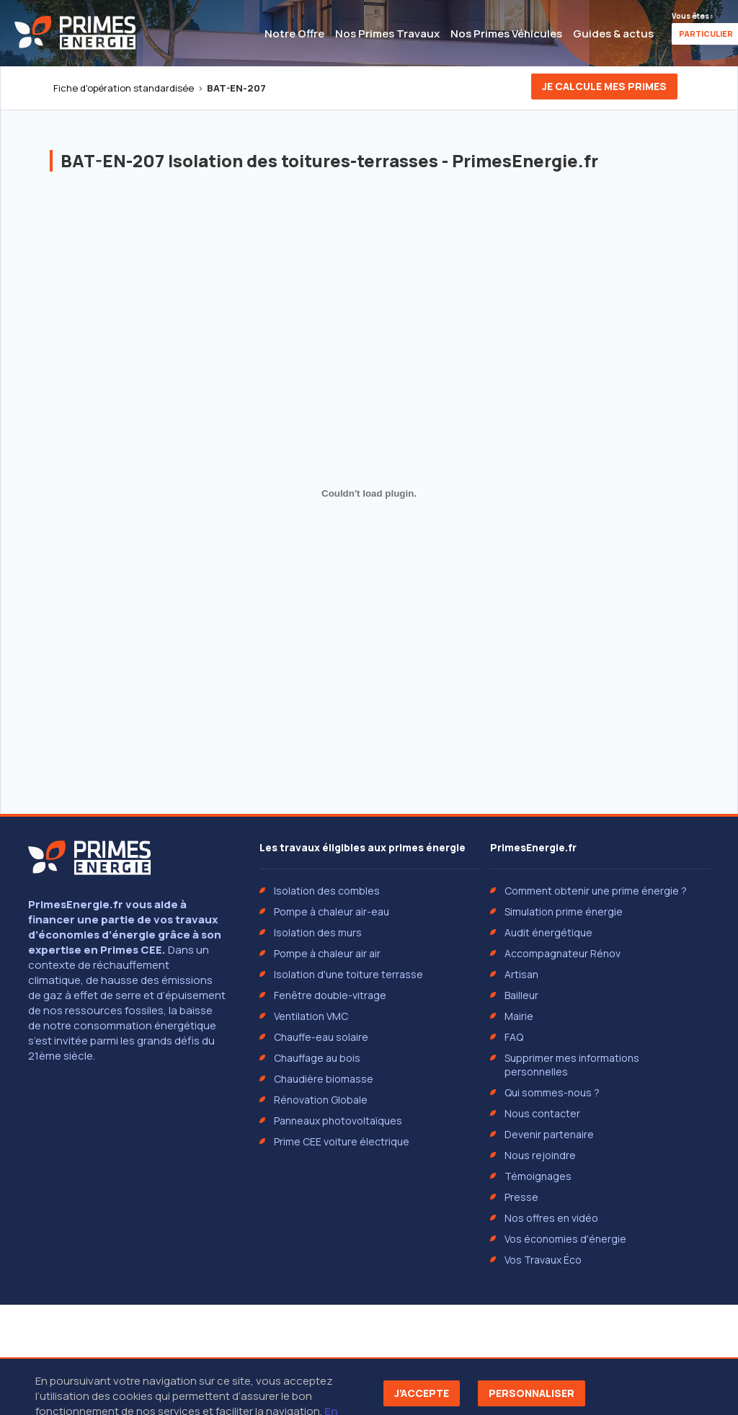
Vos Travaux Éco (543, 1260)
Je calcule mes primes (604, 86)
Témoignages (538, 1176)
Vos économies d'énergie (565, 1239)
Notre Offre (294, 33)
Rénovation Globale (321, 1099)
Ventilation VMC (311, 1016)
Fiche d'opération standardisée (123, 87)
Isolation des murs (318, 932)
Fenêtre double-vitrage (330, 995)
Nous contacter (542, 1113)
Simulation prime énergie (563, 911)
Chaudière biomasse (323, 1079)
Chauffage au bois (317, 1058)
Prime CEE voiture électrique (341, 1141)
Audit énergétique (548, 932)
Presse (521, 1197)
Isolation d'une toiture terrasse (348, 974)
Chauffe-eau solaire (321, 1037)
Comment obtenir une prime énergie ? (595, 890)
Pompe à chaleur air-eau (331, 911)
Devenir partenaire (549, 1134)
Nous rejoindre (540, 1155)
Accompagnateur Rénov (562, 953)
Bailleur (521, 995)
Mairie (518, 1016)
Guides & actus (613, 33)
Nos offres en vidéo (551, 1218)
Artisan (521, 974)
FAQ (513, 1037)
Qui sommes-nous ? (552, 1092)
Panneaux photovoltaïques (338, 1120)
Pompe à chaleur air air (327, 953)
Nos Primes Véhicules (506, 33)
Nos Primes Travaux (387, 33)
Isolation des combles (327, 890)
